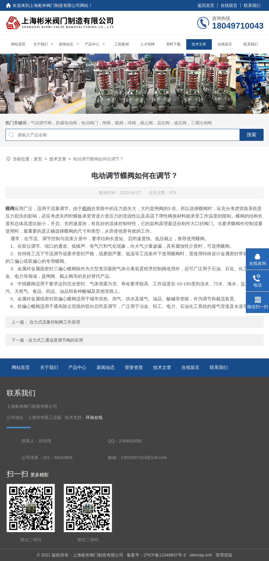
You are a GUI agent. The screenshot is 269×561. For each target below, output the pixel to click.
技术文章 (199, 44)
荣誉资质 (134, 367)
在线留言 (229, 5)
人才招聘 (147, 44)
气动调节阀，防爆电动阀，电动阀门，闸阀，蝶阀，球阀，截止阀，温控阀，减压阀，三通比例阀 (121, 122)
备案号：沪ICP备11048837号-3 (156, 555)
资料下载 (173, 44)
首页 (38, 159)
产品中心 (92, 44)
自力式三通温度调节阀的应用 (55, 340)
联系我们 (252, 5)
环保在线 (94, 417)
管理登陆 (223, 555)
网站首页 (18, 44)
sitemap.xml (200, 555)
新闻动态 (66, 44)
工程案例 (121, 44)
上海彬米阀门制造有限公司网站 (58, 5)
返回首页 (205, 5)
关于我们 (40, 44)
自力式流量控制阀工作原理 (54, 322)
